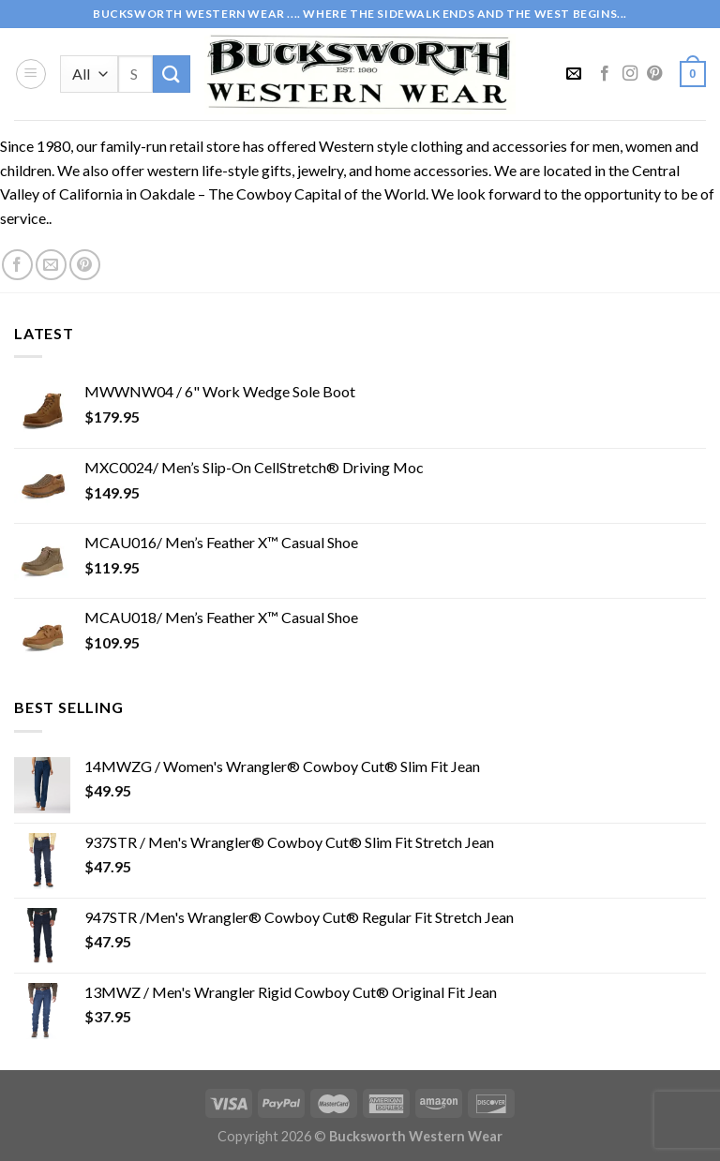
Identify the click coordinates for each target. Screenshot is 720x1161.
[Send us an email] (51, 264)
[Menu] (31, 74)
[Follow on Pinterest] (654, 74)
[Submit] (171, 73)
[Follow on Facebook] (604, 74)
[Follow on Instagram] (630, 74)
